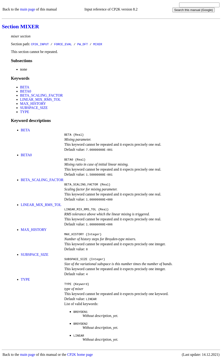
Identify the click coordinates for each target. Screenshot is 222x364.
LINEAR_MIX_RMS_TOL (40, 99)
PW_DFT (82, 44)
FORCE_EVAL (63, 44)
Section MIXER (20, 26)
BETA (24, 87)
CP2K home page (80, 359)
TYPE (24, 112)
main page (27, 9)
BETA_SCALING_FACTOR (41, 95)
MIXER (97, 44)
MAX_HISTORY (33, 104)
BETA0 (25, 91)
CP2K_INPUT (40, 44)
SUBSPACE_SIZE (34, 108)
